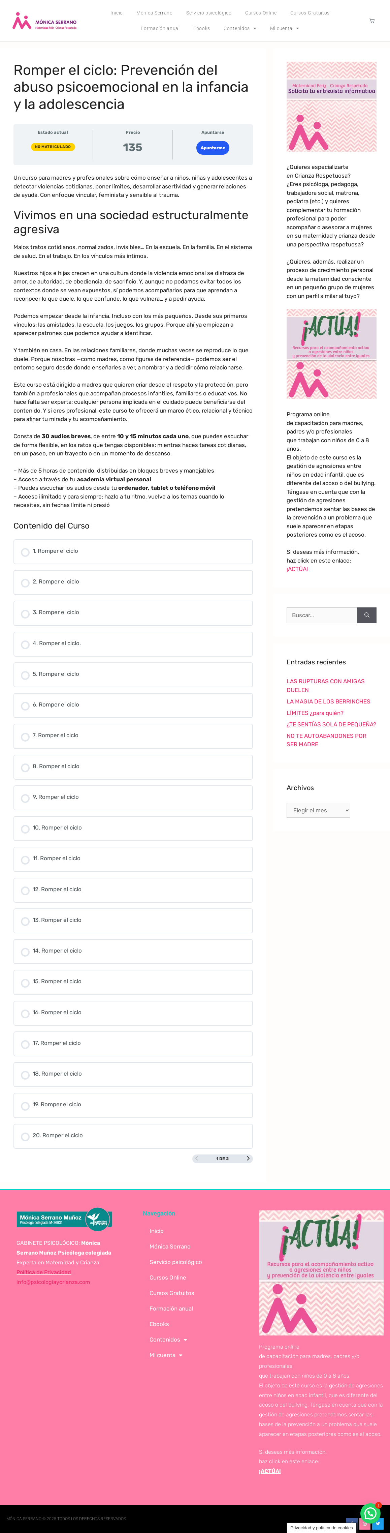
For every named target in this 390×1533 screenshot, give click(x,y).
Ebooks (201, 28)
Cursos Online (261, 13)
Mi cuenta (284, 28)
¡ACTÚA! (297, 569)
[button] (370, 1513)
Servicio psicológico (209, 13)
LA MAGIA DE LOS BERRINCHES (328, 701)
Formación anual (160, 28)
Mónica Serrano (154, 13)
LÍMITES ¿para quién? (315, 713)
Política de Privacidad (44, 1272)
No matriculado (53, 147)
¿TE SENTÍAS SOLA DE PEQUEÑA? (331, 724)
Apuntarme (213, 147)
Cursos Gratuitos (310, 13)
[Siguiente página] (248, 1158)
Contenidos (240, 28)
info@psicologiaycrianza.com (53, 1282)
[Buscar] (367, 615)
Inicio (116, 13)
